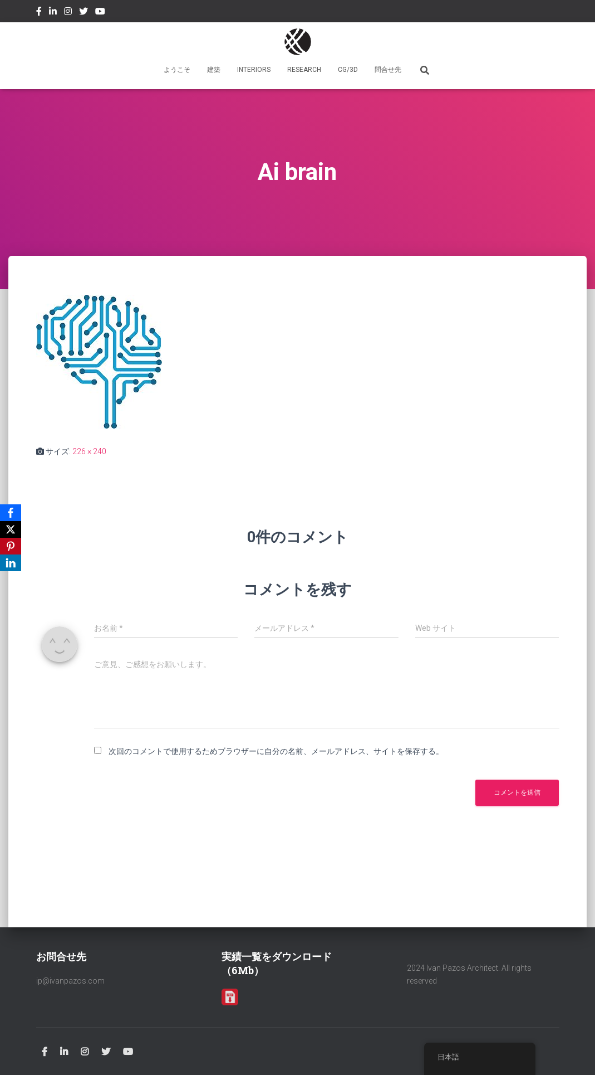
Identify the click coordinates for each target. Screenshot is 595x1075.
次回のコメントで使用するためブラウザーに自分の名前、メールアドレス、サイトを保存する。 (276, 751)
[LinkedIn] (10, 562)
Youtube (100, 13)
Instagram (68, 13)
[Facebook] (10, 512)
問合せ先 (388, 70)
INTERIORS (254, 70)
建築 (213, 70)
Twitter (83, 13)
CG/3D (348, 70)
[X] (10, 529)
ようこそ (177, 70)
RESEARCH (304, 70)
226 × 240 (89, 451)
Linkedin (53, 13)
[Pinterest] (10, 546)
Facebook (39, 13)
